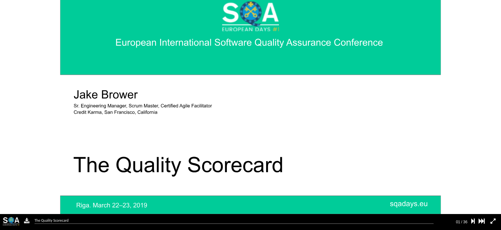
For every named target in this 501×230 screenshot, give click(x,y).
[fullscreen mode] (493, 221)
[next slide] (473, 221)
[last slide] (481, 221)
